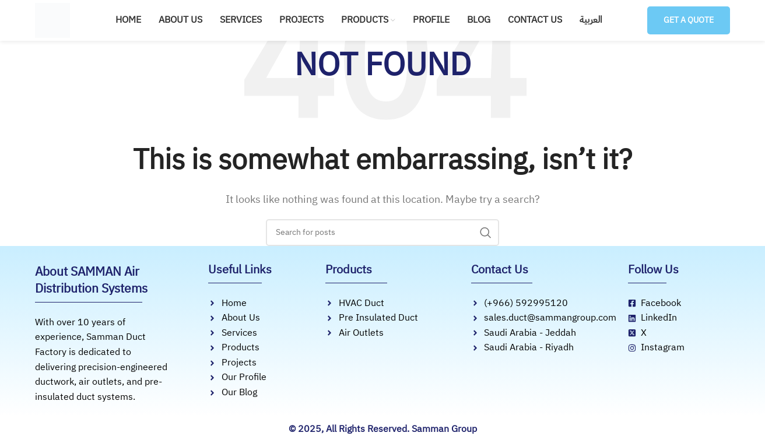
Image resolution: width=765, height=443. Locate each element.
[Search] (382, 232)
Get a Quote (686, 20)
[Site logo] (52, 19)
